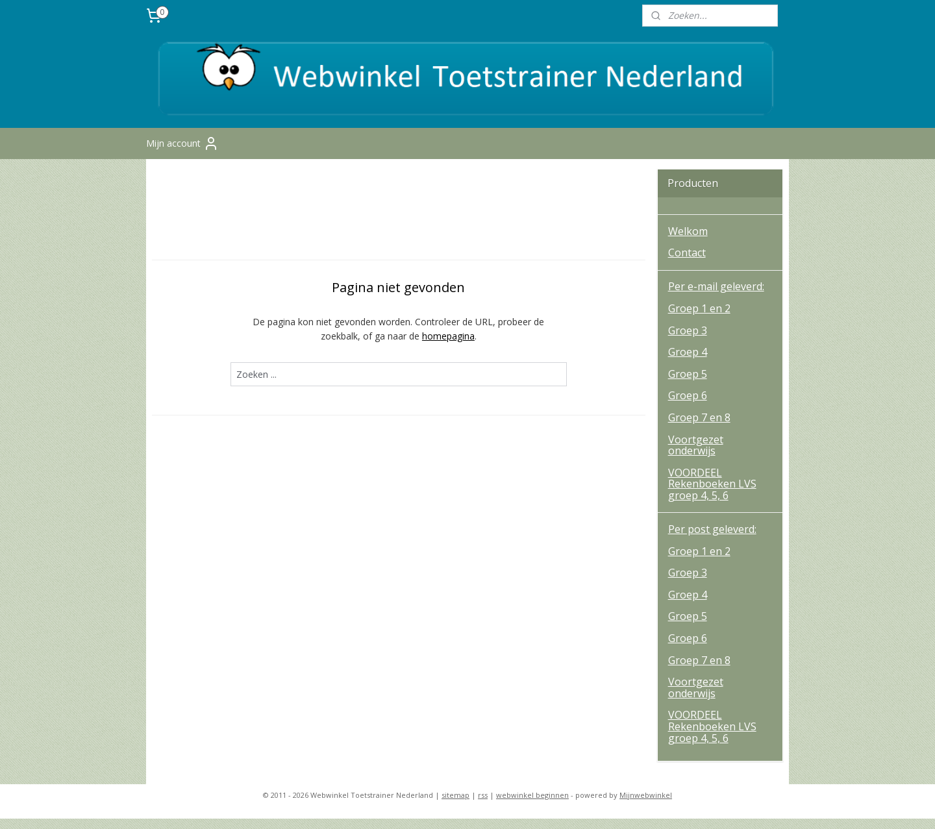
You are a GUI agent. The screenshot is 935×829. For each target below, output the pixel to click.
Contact (687, 263)
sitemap (455, 805)
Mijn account (182, 154)
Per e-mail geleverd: (716, 297)
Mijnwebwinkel (645, 805)
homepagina (448, 347)
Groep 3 (687, 341)
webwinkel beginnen (532, 805)
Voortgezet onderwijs (695, 456)
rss (483, 805)
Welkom (688, 241)
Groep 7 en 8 (699, 428)
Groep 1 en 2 (699, 319)
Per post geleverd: (712, 540)
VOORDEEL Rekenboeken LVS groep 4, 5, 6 (712, 494)
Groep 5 (687, 384)
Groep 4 (687, 363)
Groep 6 (687, 406)
